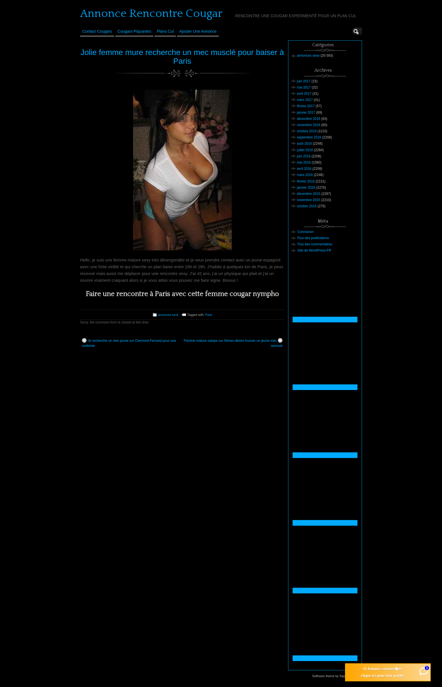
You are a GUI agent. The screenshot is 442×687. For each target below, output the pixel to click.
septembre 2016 (309, 137)
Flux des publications (313, 238)
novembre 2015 (308, 200)
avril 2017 (304, 94)
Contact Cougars (97, 31)
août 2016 (304, 144)
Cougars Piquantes (134, 31)
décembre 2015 (308, 194)
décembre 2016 (308, 119)
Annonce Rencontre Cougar (151, 13)
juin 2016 (304, 156)
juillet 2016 (305, 150)
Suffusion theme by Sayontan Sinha (336, 676)
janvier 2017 (306, 112)
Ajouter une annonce (197, 31)
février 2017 (306, 106)
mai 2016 (304, 162)
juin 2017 (304, 81)
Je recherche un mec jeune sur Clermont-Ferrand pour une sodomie (129, 343)
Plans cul (165, 31)
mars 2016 (305, 175)
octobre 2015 (307, 206)
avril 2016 (304, 169)
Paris (208, 314)
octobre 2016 (307, 131)
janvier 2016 (306, 188)
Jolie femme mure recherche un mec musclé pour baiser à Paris (182, 56)
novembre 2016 (308, 125)
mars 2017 (305, 100)
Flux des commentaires (314, 244)
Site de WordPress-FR (314, 250)
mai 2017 (304, 87)
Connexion (305, 232)
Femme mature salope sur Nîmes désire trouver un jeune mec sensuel (233, 343)
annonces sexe (168, 314)
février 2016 (306, 181)
